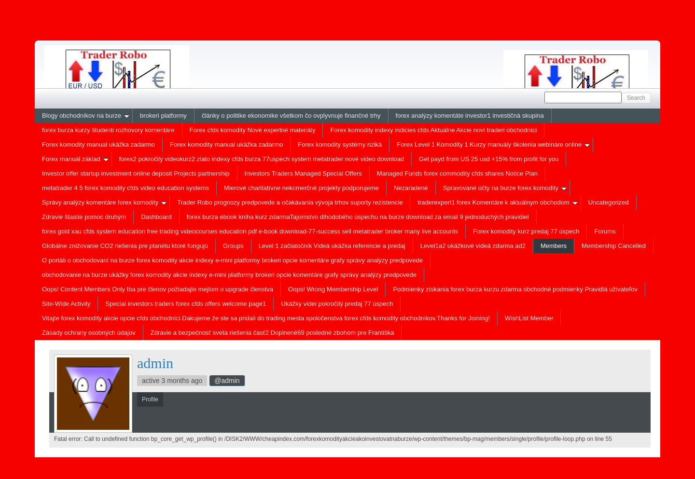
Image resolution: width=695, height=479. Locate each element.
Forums (604, 231)
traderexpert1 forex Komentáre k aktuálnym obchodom (497, 202)
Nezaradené (411, 188)
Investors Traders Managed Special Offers (303, 173)
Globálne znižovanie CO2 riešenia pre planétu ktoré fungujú (125, 245)
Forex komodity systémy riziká (340, 144)
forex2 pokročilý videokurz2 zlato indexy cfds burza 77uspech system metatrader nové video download (261, 159)
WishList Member (529, 318)
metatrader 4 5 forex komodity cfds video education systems (125, 188)
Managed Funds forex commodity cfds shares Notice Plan (457, 173)
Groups (233, 245)
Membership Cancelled (614, 245)
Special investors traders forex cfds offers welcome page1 (185, 303)
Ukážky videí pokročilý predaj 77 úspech (337, 303)
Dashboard (156, 216)
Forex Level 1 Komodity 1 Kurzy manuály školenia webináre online (493, 144)
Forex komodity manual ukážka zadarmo (98, 144)
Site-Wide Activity (66, 303)
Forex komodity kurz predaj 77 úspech (526, 231)
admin (155, 363)
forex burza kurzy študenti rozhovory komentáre (108, 130)
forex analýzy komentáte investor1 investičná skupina (470, 115)
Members (554, 245)
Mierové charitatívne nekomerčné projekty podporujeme (301, 188)
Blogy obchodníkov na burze (85, 115)
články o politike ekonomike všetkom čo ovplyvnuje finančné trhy (291, 115)
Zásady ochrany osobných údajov (89, 332)
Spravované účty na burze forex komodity (505, 188)
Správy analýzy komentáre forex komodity (104, 202)
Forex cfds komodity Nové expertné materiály (253, 130)
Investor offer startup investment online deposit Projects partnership (136, 173)
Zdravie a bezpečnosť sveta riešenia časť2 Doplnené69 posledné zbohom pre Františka (272, 332)
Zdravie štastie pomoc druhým (84, 216)
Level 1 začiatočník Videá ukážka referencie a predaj (332, 245)
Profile (67, 447)
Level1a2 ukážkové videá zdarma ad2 (473, 245)
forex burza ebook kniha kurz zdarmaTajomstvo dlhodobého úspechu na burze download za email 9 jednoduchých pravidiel (358, 216)
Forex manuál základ (75, 159)
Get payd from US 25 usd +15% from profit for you (488, 159)
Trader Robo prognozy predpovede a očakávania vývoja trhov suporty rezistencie (290, 202)
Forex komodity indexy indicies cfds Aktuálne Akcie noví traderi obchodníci (433, 130)
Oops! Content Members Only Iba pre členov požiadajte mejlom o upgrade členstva (157, 289)
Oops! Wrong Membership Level (333, 289)
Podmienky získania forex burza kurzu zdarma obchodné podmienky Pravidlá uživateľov (515, 289)
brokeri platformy (163, 115)
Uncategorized (608, 202)
